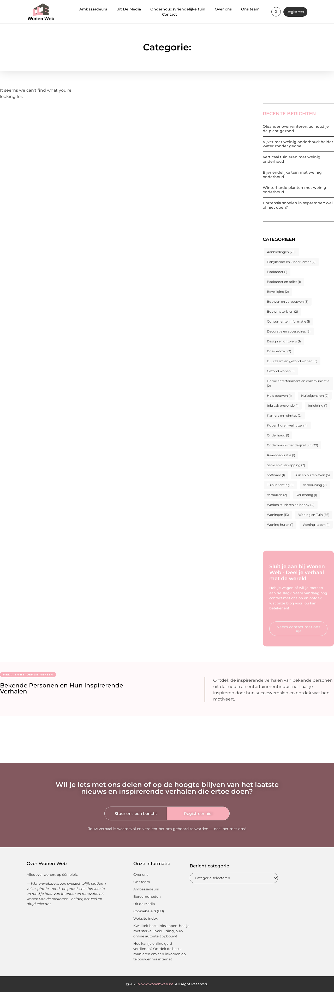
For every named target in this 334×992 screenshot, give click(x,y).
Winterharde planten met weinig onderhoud (294, 189)
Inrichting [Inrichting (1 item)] (317, 405)
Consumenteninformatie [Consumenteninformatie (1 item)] (288, 321)
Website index (145, 918)
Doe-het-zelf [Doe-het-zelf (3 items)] (279, 351)
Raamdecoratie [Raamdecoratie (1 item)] (281, 455)
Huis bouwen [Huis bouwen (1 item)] (279, 396)
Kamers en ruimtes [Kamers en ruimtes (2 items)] (284, 415)
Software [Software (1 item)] (276, 475)
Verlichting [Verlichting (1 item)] (306, 495)
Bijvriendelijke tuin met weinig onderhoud (292, 174)
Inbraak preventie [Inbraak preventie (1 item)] (283, 405)
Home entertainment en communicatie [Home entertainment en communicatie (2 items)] (298, 383)
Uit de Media (144, 904)
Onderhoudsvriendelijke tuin (177, 9)
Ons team (250, 9)
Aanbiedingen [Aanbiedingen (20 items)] (281, 252)
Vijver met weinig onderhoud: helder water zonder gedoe (298, 144)
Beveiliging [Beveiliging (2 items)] (278, 292)
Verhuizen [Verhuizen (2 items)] (277, 495)
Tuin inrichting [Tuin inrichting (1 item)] (280, 485)
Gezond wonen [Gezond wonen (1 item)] (281, 371)
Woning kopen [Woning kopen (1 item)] (316, 525)
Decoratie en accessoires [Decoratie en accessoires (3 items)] (289, 331)
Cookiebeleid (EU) (148, 911)
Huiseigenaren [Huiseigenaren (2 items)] (315, 396)
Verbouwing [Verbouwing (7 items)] (315, 485)
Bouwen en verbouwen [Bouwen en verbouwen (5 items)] (287, 302)
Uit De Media (128, 9)
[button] (276, 11)
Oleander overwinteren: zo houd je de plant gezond (296, 128)
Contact (169, 14)
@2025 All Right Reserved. (167, 984)
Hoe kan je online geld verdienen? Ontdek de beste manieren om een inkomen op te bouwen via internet (159, 951)
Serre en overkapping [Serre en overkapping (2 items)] (286, 465)
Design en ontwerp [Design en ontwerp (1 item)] (284, 341)
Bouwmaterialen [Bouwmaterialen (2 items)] (282, 311)
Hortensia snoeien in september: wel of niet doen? (298, 205)
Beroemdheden (147, 896)
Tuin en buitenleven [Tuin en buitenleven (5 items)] (312, 475)
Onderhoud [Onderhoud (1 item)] (278, 435)
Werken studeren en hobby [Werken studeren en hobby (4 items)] (290, 505)
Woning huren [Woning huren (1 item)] (280, 525)
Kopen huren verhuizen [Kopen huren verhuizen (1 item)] (287, 425)
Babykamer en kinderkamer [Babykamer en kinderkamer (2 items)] (291, 262)
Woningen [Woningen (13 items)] (278, 515)
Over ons (223, 9)
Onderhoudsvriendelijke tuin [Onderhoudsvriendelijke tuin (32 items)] (292, 445)
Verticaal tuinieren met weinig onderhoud (291, 159)
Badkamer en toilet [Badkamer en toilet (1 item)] (284, 282)
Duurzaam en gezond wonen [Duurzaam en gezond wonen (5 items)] (292, 361)
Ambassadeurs (93, 9)
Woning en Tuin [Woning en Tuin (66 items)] (313, 515)
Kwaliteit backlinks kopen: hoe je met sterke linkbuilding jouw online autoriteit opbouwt (161, 931)
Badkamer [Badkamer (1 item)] (277, 272)
